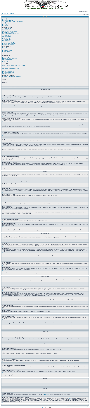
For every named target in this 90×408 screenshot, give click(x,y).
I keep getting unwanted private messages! (8, 64)
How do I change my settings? (6, 28)
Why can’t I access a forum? (6, 40)
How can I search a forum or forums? (7, 70)
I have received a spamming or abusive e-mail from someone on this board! (13, 65)
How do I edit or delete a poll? (6, 39)
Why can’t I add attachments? (6, 41)
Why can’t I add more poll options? (7, 38)
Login (3, 10)
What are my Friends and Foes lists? (7, 67)
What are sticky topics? (5, 52)
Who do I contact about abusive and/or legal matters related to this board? (13, 84)
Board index (3, 14)
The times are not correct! (6, 29)
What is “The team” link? (5, 61)
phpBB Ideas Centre (46, 394)
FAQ (84, 10)
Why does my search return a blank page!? (8, 72)
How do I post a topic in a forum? (7, 35)
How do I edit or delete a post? (6, 36)
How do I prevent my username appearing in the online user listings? (12, 21)
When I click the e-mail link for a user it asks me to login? (10, 33)
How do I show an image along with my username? (9, 31)
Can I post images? (5, 49)
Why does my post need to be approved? (8, 44)
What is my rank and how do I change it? (8, 32)
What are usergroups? (5, 57)
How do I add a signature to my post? (7, 37)
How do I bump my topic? (6, 45)
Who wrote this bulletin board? (6, 83)
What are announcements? (6, 51)
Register (6, 10)
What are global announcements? (7, 50)
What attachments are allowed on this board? (9, 80)
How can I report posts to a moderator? (8, 42)
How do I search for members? (6, 73)
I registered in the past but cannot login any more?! (9, 23)
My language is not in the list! (6, 30)
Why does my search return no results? (8, 71)
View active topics (11, 13)
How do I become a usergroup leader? (7, 59)
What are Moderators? (5, 56)
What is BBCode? (4, 47)
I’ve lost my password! (5, 22)
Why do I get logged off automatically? (7, 20)
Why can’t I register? (5, 25)
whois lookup (70, 398)
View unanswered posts (4, 13)
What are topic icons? (5, 53)
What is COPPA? (4, 24)
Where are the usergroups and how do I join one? (9, 58)
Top (2, 98)
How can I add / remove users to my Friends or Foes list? (10, 68)
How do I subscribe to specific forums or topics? (9, 77)
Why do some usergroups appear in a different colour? (10, 60)
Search (87, 10)
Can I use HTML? (4, 48)
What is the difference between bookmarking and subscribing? (11, 76)
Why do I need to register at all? (6, 19)
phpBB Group (29, 390)
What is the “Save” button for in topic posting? (9, 43)
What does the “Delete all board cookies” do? (9, 26)
